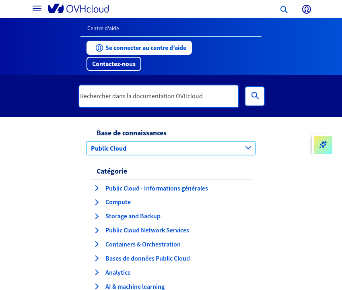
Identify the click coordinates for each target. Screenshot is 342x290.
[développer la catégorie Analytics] (97, 272)
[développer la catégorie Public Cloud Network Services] (97, 230)
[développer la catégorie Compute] (97, 202)
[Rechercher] (255, 96)
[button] (139, 48)
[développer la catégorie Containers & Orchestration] (97, 244)
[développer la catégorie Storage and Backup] (97, 216)
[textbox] (158, 96)
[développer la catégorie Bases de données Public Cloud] (97, 258)
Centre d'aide (103, 28)
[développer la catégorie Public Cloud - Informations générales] (97, 188)
